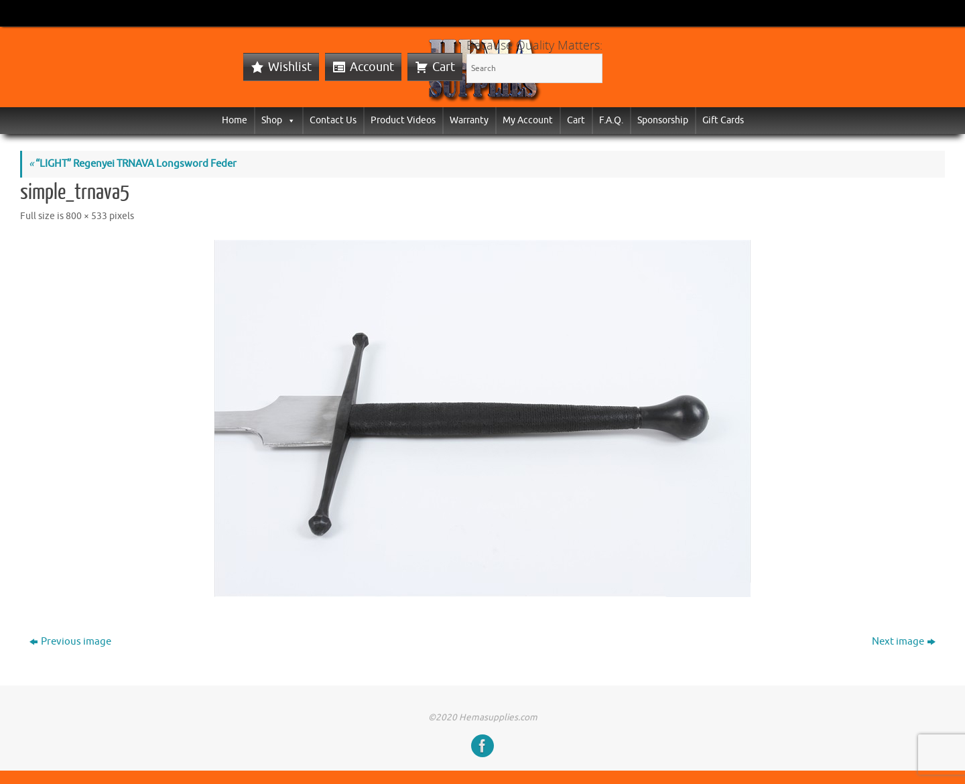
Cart (443, 67)
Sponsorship (662, 120)
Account (372, 67)
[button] (289, 120)
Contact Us (333, 120)
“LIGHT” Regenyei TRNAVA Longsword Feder (133, 163)
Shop (278, 120)
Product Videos (403, 120)
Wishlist (290, 67)
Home (234, 120)
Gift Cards (723, 120)
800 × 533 (86, 216)
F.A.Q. (611, 120)
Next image (904, 641)
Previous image (70, 641)
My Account (528, 120)
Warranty (469, 120)
